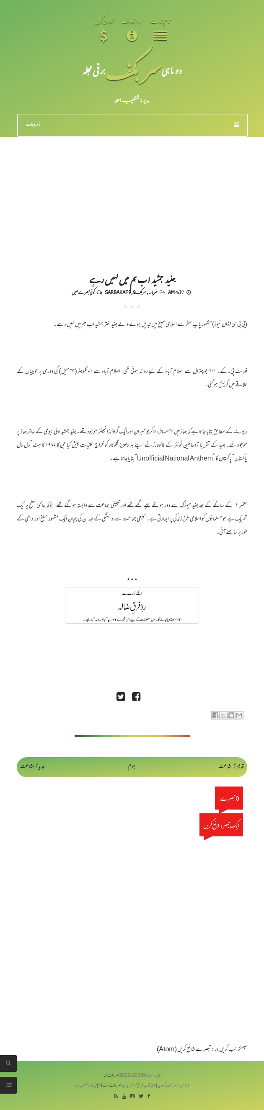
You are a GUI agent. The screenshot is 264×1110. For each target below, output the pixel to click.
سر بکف (133, 70)
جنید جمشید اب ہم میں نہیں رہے (132, 279)
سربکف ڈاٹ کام (109, 1086)
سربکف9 (139, 292)
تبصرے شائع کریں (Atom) (184, 1050)
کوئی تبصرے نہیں (83, 292)
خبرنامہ (152, 292)
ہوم (132, 767)
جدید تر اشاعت (32, 767)
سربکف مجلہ (111, 1075)
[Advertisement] (132, 200)
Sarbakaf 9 (118, 292)
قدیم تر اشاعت (231, 767)
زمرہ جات (132, 124)
